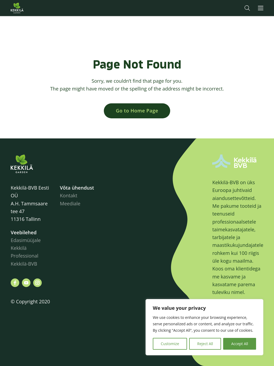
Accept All (239, 343)
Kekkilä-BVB (24, 264)
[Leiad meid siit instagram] (37, 282)
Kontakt (68, 195)
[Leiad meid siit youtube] (26, 282)
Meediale (70, 203)
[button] (247, 8)
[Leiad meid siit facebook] (15, 282)
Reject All (205, 343)
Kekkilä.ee (28, 8)
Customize (170, 343)
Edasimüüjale (26, 240)
